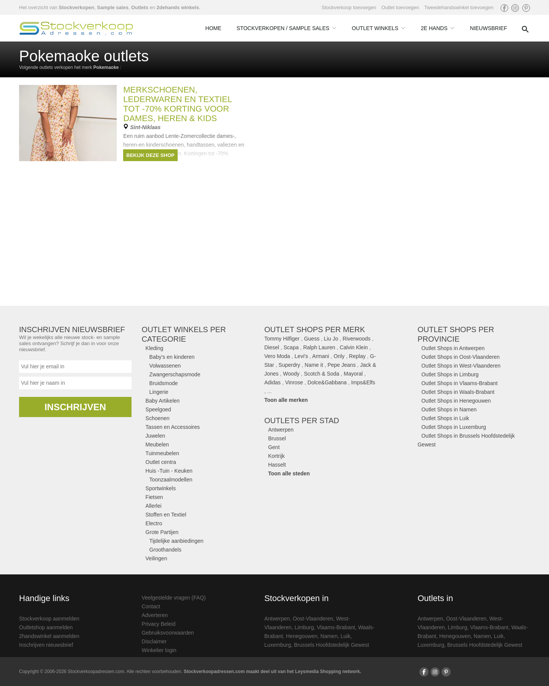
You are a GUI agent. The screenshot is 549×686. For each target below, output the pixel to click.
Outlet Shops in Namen (449, 409)
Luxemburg (277, 645)
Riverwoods (357, 339)
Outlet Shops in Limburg (449, 374)
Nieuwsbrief (488, 28)
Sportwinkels (161, 488)
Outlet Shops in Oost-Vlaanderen (460, 357)
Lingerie (159, 392)
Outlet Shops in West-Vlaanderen (461, 366)
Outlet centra (161, 462)
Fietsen (154, 497)
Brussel (277, 438)
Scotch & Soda (321, 374)
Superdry (289, 365)
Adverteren (155, 615)
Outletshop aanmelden (46, 627)
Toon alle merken (286, 400)
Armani (320, 356)
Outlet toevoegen (400, 7)
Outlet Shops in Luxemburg (453, 427)
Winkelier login (159, 650)
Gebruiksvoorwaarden (168, 633)
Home (213, 28)
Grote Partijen (162, 532)
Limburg (304, 627)
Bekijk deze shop (150, 155)
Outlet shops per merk (314, 329)
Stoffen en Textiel (166, 515)
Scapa (291, 347)
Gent (273, 447)
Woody (291, 374)
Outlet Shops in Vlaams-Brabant (459, 383)
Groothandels (165, 550)
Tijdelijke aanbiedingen (176, 541)
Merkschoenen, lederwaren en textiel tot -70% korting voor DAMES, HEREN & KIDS (177, 104)
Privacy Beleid (159, 624)
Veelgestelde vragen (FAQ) (174, 598)
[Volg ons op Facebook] (504, 8)
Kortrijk (276, 456)
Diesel (271, 347)
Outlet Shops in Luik (445, 418)
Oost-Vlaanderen (313, 619)
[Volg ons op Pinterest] (526, 8)
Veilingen (156, 558)
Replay (357, 356)
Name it (314, 365)
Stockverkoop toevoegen (349, 7)
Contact (151, 606)
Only (339, 356)
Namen (328, 636)
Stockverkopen (76, 7)
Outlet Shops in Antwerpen (453, 348)
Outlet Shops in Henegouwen (456, 401)
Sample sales (112, 7)
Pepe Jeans (341, 365)
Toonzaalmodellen (171, 480)
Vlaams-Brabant (336, 627)
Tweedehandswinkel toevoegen (458, 7)
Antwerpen (281, 430)
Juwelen (155, 436)
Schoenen (158, 418)
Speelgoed (158, 409)
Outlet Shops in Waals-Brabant (457, 392)
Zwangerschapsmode (175, 374)
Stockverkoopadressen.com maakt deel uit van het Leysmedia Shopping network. (272, 671)
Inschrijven (75, 407)
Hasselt (277, 465)
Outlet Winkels (379, 28)
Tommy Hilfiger (282, 339)
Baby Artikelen (163, 401)
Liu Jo (331, 339)
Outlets (139, 7)
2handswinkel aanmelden (49, 636)
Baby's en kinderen (172, 357)
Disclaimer (154, 641)
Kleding (155, 348)
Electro (154, 523)
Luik (345, 636)
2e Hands (438, 28)
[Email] (75, 366)
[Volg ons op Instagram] (515, 8)
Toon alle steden (289, 473)
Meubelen (157, 444)
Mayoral (353, 374)
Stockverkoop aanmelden (49, 619)
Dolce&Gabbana (327, 382)
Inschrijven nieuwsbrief (46, 645)
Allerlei (154, 506)
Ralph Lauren (319, 347)
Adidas (272, 382)
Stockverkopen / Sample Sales (287, 28)
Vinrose (294, 382)
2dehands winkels (178, 7)
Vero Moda (277, 356)
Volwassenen (165, 366)
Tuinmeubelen (162, 453)
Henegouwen (302, 636)
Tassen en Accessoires (173, 427)
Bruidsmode (163, 383)
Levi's (301, 356)
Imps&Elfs (363, 382)
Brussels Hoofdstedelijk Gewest (331, 645)
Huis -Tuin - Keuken (169, 471)
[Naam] (75, 383)
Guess (311, 339)
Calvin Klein (354, 347)
